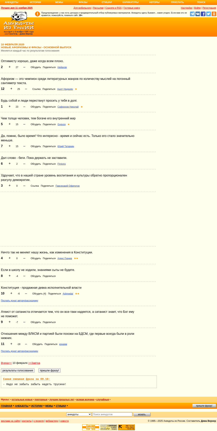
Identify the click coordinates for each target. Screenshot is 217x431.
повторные (41, 399)
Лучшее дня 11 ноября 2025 (17, 8)
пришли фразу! (204, 405)
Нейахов (62, 67)
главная (6, 406)
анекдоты (22, 406)
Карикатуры (130, 2)
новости (64, 421)
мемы (49, 406)
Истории (35, 2)
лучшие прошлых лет (61, 399)
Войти (197, 8)
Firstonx (61, 164)
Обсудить (36, 67)
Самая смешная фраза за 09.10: (26, 379)
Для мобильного (82, 8)
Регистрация (209, 8)
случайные (102, 399)
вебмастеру (52, 421)
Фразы (83, 2)
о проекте (39, 421)
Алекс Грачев (64, 258)
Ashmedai (68, 293)
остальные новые (22, 399)
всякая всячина (85, 399)
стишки (61, 406)
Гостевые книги (131, 8)
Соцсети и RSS (113, 8)
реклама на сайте (10, 421)
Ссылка (36, 89)
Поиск (201, 2)
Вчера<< (6, 362)
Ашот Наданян (65, 89)
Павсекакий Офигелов (68, 186)
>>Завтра (34, 362)
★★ (76, 258)
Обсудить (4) (39, 293)
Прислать (177, 2)
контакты (27, 421)
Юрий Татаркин (65, 146)
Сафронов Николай (68, 106)
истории (37, 406)
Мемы (59, 2)
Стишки (107, 2)
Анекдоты (11, 2)
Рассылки (98, 8)
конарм (63, 344)
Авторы (154, 2)
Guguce (61, 124)
